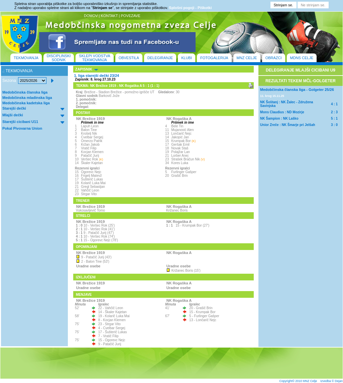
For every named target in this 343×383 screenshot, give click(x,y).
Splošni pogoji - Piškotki (190, 8)
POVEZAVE (130, 16)
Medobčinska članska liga (24, 92)
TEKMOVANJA (26, 58)
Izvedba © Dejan (331, 381)
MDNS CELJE (302, 58)
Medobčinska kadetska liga (26, 103)
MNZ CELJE (247, 58)
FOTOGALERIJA (214, 58)
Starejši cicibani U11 (20, 122)
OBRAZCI (273, 58)
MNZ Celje (310, 381)
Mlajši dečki (12, 115)
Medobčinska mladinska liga (27, 98)
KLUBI (186, 58)
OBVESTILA (129, 58)
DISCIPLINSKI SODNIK (59, 58)
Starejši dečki (14, 108)
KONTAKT (109, 16)
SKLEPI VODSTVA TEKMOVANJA (94, 58)
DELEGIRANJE (160, 58)
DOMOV (91, 16)
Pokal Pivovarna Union (22, 128)
